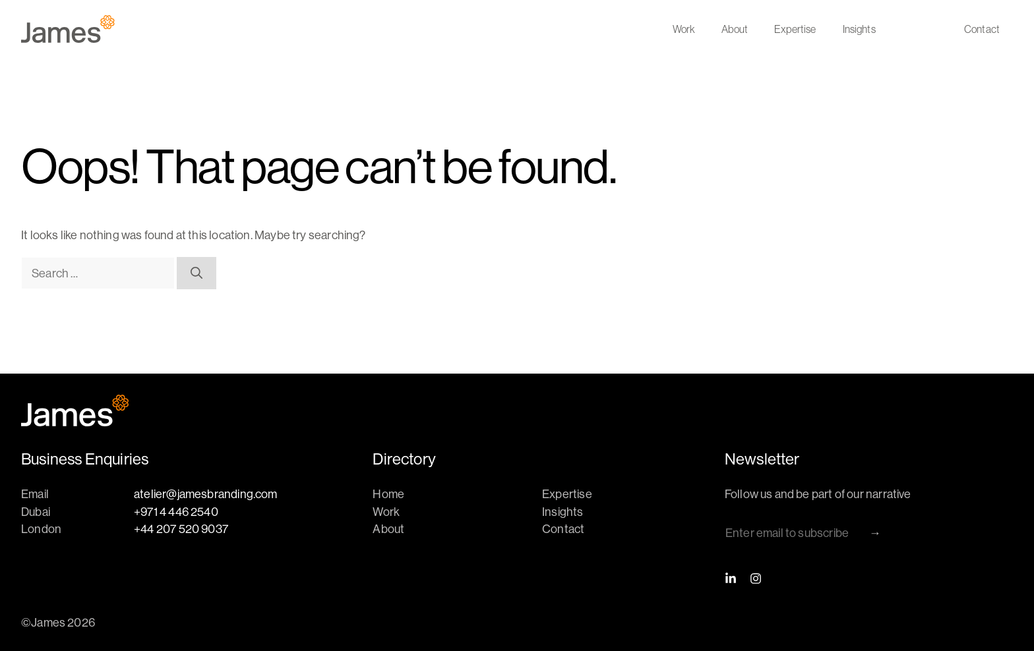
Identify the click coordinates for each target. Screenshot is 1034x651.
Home (388, 493)
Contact (982, 29)
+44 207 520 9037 (181, 528)
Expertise (795, 29)
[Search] (196, 273)
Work (684, 29)
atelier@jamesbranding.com (206, 493)
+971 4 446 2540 (176, 511)
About (734, 29)
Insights (859, 29)
